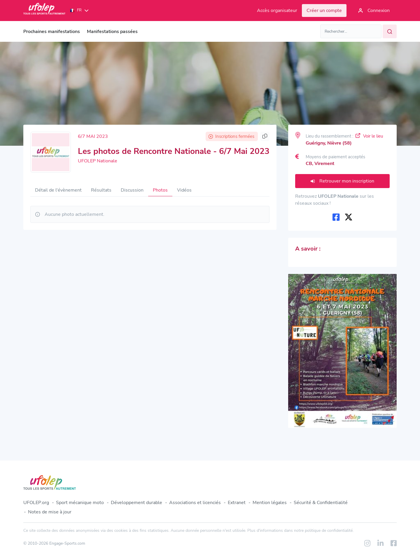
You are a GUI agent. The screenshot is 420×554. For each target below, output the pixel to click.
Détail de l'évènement (58, 190)
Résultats (101, 190)
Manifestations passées (112, 31)
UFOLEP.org (36, 502)
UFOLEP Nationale (97, 161)
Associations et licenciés (195, 502)
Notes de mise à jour (49, 512)
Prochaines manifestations (51, 31)
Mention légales (270, 502)
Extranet (237, 502)
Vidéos (184, 190)
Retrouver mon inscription (342, 181)
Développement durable (136, 502)
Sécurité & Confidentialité (321, 502)
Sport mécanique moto (80, 502)
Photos (160, 190)
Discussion (132, 190)
